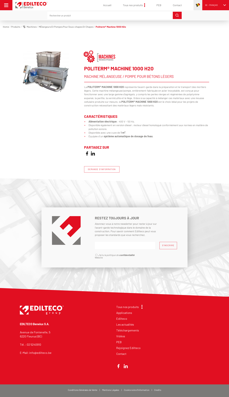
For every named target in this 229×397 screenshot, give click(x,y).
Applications (124, 312)
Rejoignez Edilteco (128, 347)
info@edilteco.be (40, 352)
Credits (157, 390)
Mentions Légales (110, 390)
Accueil (107, 5)
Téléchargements (127, 330)
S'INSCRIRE (168, 245)
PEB (158, 5)
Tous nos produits (134, 5)
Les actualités (125, 324)
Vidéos (120, 336)
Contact (177, 5)
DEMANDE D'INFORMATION (102, 169)
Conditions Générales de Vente (82, 390)
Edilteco (121, 318)
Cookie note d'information (136, 390)
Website (99, 257)
